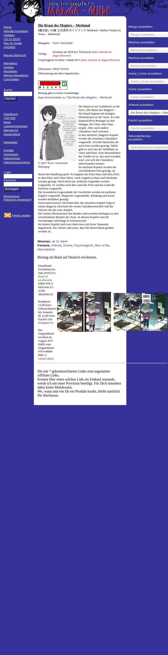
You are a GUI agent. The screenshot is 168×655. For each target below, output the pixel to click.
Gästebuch (11, 114)
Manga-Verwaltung (16, 75)
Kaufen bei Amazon (45, 321)
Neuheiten (10, 71)
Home (8, 27)
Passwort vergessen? (18, 199)
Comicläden (11, 79)
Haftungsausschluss (17, 162)
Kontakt (9, 150)
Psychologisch (83, 245)
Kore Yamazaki (62, 43)
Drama (67, 245)
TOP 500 (9, 118)
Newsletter (11, 142)
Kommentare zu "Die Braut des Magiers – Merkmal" (79, 97)
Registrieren (12, 196)
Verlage (9, 67)
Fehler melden (21, 215)
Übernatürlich (46, 249)
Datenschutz (12, 158)
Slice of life (102, 245)
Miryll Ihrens (61, 69)
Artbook (56, 245)
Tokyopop (84, 52)
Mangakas (10, 63)
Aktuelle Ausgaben (16, 31)
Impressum (11, 154)
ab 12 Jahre (60, 241)
